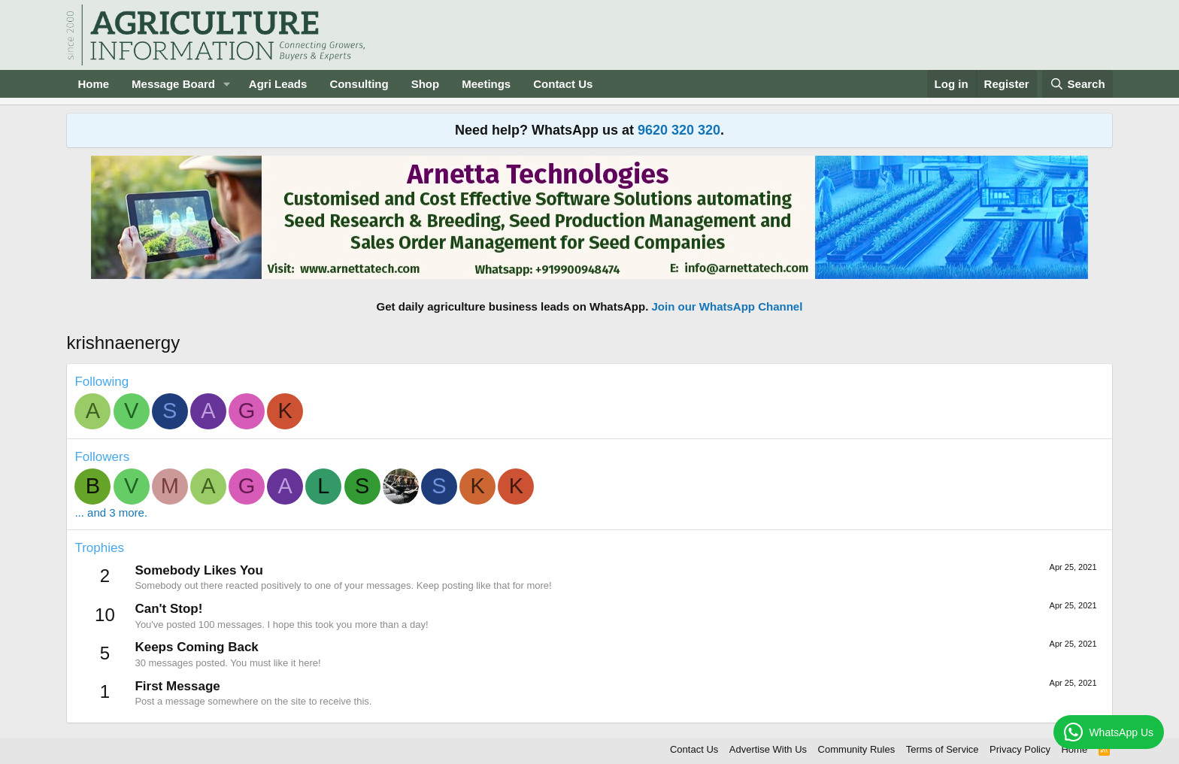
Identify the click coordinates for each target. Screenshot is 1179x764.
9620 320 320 (679, 130)
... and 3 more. (110, 512)
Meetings (486, 83)
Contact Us (563, 83)
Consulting (358, 83)
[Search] (1077, 84)
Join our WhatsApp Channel (727, 306)
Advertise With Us (768, 749)
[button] (227, 84)
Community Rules (857, 749)
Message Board (173, 83)
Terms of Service (942, 749)
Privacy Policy (1020, 749)
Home (93, 83)
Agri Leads (278, 83)
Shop (425, 83)
